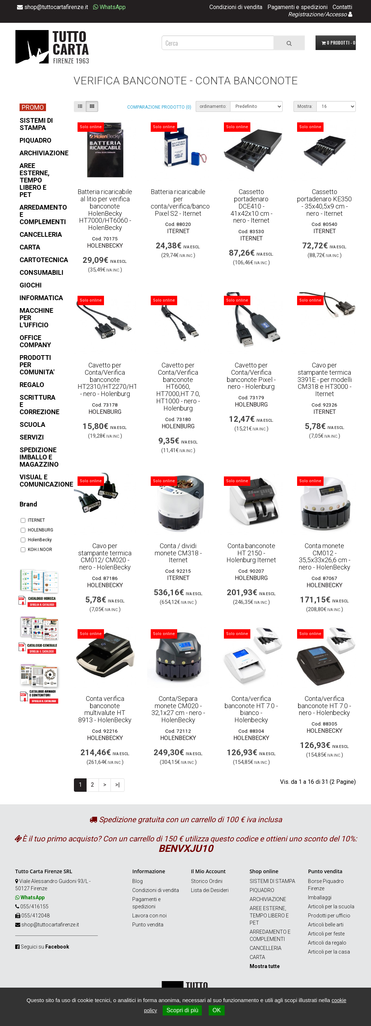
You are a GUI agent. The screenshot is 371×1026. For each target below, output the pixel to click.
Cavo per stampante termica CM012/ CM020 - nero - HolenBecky (105, 556)
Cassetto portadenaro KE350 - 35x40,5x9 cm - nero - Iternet (324, 202)
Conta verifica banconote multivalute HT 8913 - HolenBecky (105, 709)
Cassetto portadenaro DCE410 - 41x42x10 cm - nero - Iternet (251, 206)
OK (216, 1010)
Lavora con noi (149, 915)
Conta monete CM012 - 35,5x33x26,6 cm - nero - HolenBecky (324, 556)
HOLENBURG (37, 530)
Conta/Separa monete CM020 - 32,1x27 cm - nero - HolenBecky (178, 709)
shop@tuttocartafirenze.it (50, 925)
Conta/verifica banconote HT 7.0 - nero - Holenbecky (324, 706)
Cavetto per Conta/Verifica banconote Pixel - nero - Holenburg (251, 375)
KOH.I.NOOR (36, 549)
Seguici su (45, 947)
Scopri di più (182, 1010)
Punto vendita (147, 925)
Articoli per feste (326, 934)
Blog (137, 881)
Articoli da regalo (327, 943)
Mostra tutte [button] (265, 966)
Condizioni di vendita (235, 7)
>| (117, 784)
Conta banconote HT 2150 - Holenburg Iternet (251, 553)
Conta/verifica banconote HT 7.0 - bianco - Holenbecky (251, 709)
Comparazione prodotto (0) (159, 107)
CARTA (257, 957)
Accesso (336, 14)
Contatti (342, 7)
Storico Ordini (206, 881)
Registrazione (305, 14)
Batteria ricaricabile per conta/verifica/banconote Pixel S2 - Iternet (186, 202)
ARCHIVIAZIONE (268, 899)
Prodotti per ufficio (329, 915)
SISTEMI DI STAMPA (272, 881)
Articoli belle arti (325, 925)
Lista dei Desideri (210, 890)
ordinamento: (213, 106)
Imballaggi (320, 897)
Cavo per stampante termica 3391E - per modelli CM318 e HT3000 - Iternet (324, 379)
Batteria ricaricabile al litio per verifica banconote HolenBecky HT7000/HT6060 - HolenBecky (105, 209)
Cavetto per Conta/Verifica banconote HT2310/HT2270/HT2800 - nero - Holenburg (115, 379)
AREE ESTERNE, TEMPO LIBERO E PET (269, 915)
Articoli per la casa (329, 952)
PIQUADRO (262, 890)
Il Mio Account (208, 871)
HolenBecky (36, 539)
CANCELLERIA (266, 948)
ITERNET (33, 520)
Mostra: (305, 106)
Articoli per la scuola (331, 906)
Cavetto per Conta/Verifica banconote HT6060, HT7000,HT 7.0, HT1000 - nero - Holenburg (178, 386)
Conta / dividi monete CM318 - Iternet (178, 553)
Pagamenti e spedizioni (297, 7)
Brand (28, 504)
